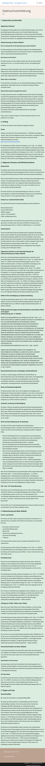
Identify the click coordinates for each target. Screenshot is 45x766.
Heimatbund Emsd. (9, 756)
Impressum (27, 763)
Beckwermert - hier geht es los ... (15, 3)
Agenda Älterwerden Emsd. (11, 752)
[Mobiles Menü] (39, 3)
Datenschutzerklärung (36, 763)
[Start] (3, 14)
